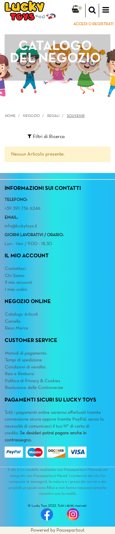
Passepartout (70, 530)
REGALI (53, 115)
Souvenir (76, 115)
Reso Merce (16, 328)
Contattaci (15, 269)
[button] (92, 11)
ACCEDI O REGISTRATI (93, 24)
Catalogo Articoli (21, 314)
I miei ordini (16, 289)
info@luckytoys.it (21, 226)
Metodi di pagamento (26, 353)
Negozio (31, 115)
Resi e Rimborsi (19, 374)
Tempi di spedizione (23, 360)
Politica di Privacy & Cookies (32, 381)
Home (10, 115)
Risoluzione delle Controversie (34, 388)
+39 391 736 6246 (22, 208)
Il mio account (18, 282)
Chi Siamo (15, 276)
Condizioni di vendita (25, 367)
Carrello (13, 321)
